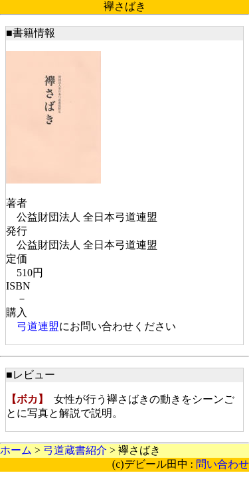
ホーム (16, 450)
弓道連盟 (38, 326)
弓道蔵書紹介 (75, 450)
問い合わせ (222, 464)
